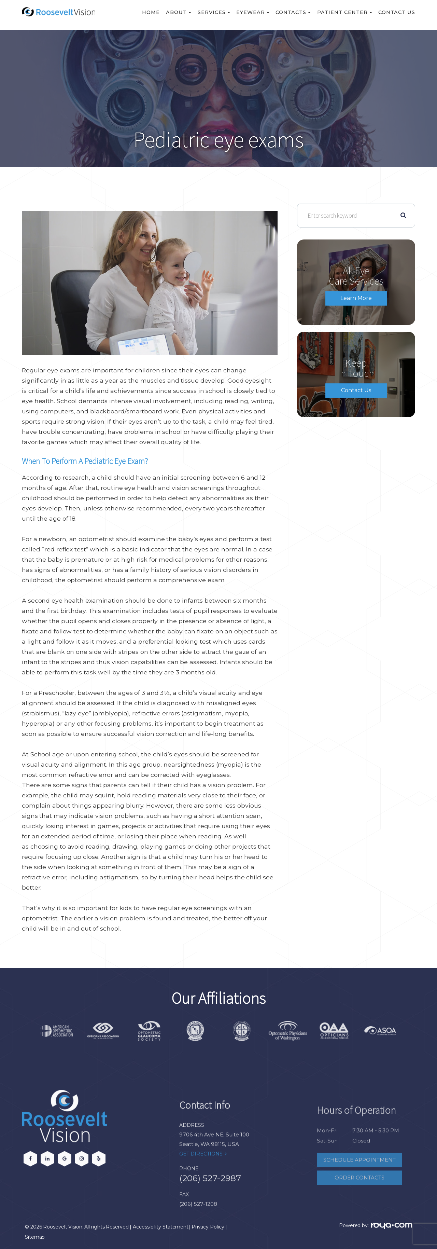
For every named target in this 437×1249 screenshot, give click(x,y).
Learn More (356, 298)
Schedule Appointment (359, 1175)
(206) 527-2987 (210, 1195)
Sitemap (35, 1237)
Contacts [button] (293, 12)
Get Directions (201, 1170)
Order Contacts (359, 1193)
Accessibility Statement (160, 1227)
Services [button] (214, 12)
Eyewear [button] (252, 12)
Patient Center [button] (344, 12)
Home (151, 12)
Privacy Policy (208, 1227)
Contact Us (396, 12)
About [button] (178, 12)
